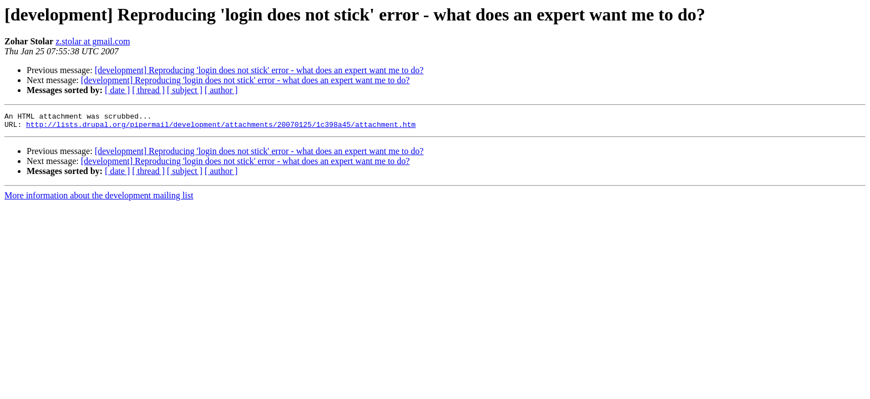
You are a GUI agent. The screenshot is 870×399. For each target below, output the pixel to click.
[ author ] (221, 90)
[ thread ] (148, 90)
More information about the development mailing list (98, 198)
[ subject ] (185, 90)
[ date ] (117, 90)
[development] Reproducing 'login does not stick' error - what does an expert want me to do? (259, 70)
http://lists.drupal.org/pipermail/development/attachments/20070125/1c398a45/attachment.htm (221, 127)
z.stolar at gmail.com (92, 41)
